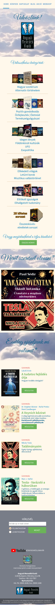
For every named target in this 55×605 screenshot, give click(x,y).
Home (6, 4)
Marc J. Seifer (27, 479)
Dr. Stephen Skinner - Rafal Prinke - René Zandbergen (36, 407)
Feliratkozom (19, 528)
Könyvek (30, 550)
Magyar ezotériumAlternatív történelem (27, 88)
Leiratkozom (18, 532)
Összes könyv (28, 242)
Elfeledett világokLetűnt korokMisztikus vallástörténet (27, 174)
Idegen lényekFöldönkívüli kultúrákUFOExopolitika (27, 145)
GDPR (30, 603)
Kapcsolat (24, 4)
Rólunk (37, 550)
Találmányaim (31, 446)
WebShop (47, 4)
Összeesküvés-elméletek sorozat (28, 225)
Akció (39, 4)
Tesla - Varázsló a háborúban (33, 484)
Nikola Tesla (27, 443)
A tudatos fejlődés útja (34, 375)
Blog (33, 4)
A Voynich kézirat (34, 413)
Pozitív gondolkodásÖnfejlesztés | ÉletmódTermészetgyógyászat (27, 115)
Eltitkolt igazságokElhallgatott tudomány (27, 201)
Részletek (29, 390)
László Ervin (26, 370)
